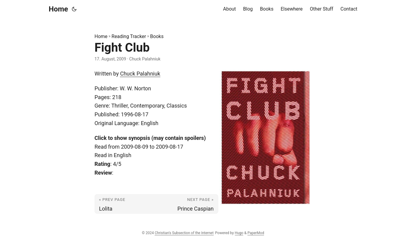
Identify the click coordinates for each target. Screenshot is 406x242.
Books (157, 36)
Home (58, 9)
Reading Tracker (129, 36)
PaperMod (255, 233)
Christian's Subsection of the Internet (184, 233)
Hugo (239, 233)
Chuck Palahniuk (140, 73)
